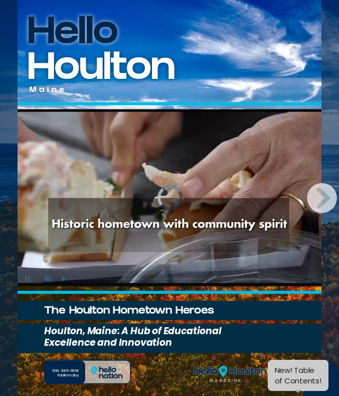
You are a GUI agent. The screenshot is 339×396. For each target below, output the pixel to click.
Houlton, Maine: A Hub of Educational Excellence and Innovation (132, 336)
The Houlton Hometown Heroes (129, 311)
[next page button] (322, 198)
